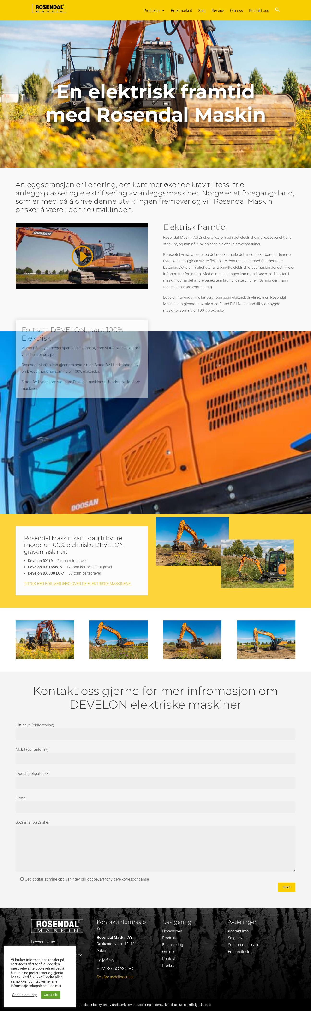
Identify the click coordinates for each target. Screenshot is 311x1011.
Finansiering (172, 945)
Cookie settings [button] (24, 995)
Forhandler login (242, 952)
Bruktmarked (181, 10)
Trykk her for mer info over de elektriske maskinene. (78, 583)
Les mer (54, 986)
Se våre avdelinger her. (115, 977)
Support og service (243, 945)
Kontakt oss (259, 10)
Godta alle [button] (51, 995)
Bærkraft (169, 965)
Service (218, 10)
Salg (202, 10)
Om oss (236, 10)
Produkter (152, 10)
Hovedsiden (172, 931)
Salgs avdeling (240, 938)
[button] (277, 13)
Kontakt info (238, 931)
